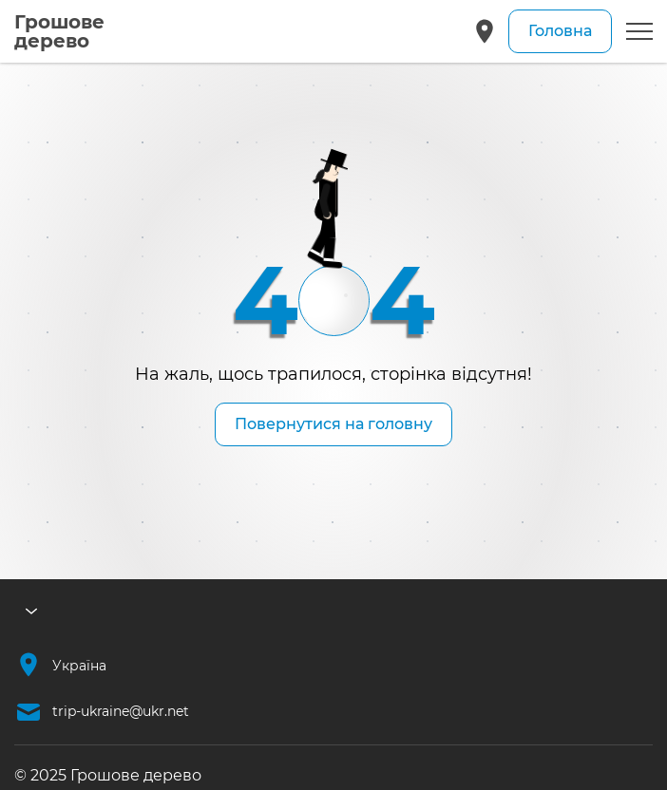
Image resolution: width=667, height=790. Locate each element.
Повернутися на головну (333, 424)
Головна (560, 31)
